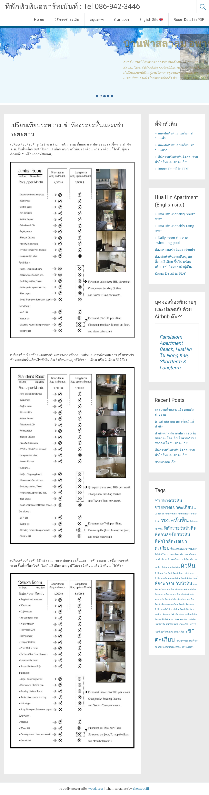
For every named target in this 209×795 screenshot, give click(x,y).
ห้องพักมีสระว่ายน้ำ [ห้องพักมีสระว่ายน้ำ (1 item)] (190, 578)
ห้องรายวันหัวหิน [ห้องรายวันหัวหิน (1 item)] (170, 614)
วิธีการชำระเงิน (66, 19)
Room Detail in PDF (189, 19)
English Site (151, 19)
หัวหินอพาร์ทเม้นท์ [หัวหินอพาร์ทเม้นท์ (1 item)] (163, 573)
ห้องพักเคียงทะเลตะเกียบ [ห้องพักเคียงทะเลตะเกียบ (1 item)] (166, 604)
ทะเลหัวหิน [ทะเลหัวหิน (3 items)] (175, 520)
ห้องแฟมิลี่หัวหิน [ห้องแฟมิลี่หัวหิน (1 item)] (162, 619)
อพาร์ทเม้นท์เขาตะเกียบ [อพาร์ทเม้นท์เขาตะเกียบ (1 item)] (177, 624)
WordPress (95, 788)
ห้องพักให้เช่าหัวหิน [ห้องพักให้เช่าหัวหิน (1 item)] (170, 609)
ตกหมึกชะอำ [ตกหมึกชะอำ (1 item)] (184, 513)
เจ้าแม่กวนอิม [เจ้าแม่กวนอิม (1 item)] (182, 640)
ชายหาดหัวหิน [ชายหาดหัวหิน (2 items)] (168, 500)
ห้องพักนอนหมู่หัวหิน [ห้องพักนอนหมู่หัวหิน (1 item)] (170, 578)
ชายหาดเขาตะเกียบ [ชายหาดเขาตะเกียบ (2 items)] (174, 507)
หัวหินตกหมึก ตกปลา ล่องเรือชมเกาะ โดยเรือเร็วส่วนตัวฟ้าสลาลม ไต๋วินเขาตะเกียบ (175, 438)
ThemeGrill (140, 788)
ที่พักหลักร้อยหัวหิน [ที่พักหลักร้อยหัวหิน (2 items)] (172, 534)
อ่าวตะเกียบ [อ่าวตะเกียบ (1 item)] (179, 631)
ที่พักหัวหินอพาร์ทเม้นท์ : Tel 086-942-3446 (72, 6)
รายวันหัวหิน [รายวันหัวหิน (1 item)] (174, 567)
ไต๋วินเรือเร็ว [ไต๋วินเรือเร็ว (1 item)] (187, 647)
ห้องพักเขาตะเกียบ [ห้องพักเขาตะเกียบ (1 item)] (186, 599)
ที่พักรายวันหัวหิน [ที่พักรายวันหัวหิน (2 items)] (180, 528)
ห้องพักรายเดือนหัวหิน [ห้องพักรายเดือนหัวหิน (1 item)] (185, 589)
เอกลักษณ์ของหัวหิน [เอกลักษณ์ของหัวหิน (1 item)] (171, 647)
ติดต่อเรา (121, 19)
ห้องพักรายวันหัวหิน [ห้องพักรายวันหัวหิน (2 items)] (173, 583)
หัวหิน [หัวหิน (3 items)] (188, 565)
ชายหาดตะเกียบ (166, 462)
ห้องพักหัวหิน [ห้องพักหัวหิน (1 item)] (171, 599)
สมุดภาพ (97, 19)
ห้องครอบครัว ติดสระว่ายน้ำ (175, 250)
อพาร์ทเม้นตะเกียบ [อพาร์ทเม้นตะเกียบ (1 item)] (179, 619)
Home (39, 19)
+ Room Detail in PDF (172, 169)
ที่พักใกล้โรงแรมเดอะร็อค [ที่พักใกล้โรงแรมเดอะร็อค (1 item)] (167, 554)
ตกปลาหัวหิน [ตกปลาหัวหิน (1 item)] (171, 513)
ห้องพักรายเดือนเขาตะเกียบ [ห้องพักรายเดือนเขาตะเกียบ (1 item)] (167, 594)
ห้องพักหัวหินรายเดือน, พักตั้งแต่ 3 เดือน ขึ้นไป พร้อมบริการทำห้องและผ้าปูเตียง (173, 261)
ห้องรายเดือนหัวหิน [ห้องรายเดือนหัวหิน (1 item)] (188, 614)
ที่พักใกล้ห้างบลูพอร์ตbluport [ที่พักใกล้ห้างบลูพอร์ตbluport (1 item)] (183, 549)
